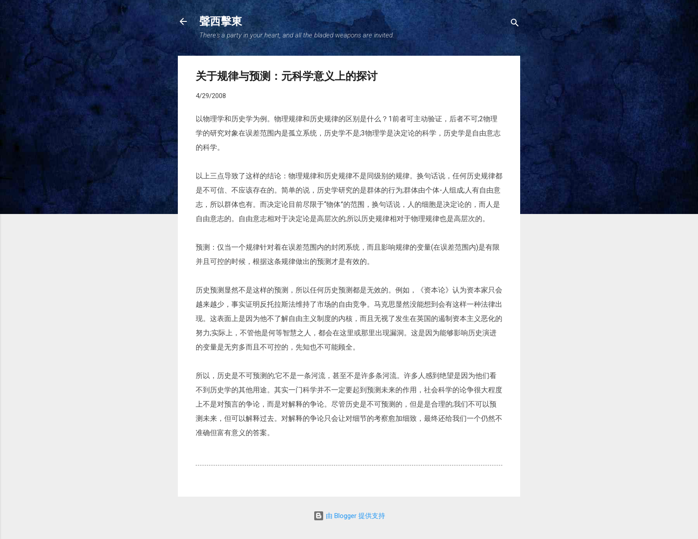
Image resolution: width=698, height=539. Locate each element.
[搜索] (514, 24)
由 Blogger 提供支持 (349, 516)
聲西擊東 (220, 21)
